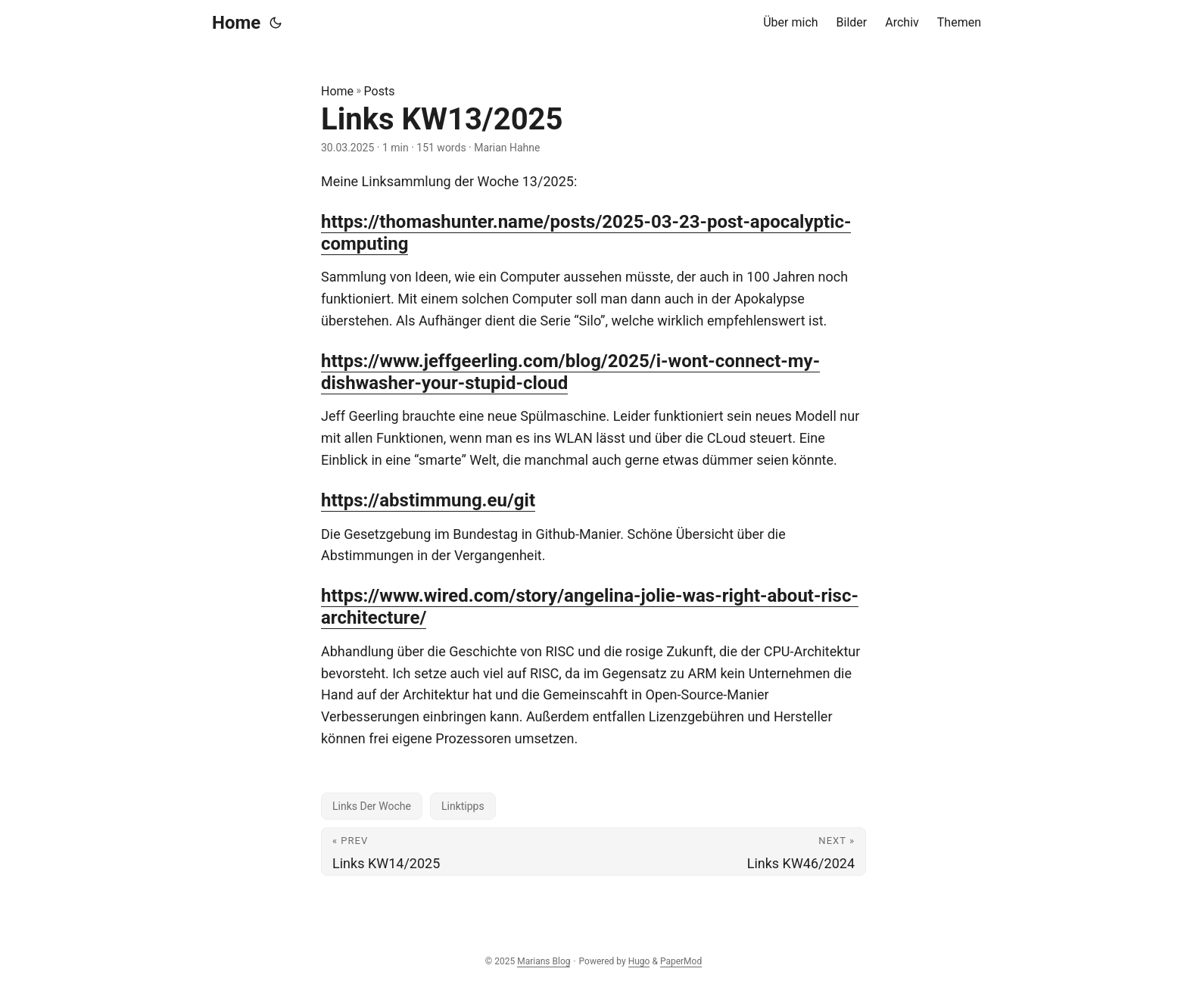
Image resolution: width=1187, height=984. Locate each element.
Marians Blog (543, 961)
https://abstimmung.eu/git (428, 500)
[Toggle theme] (275, 22)
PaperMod (681, 961)
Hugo (639, 961)
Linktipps (462, 806)
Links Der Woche (371, 806)
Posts (379, 91)
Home (236, 22)
